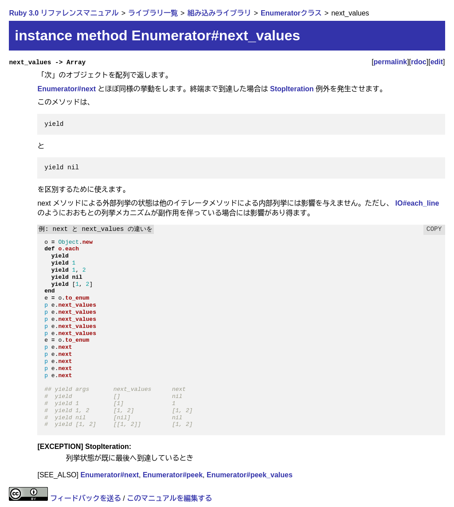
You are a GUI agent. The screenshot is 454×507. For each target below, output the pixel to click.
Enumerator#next (66, 89)
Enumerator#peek (173, 475)
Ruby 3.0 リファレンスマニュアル (63, 13)
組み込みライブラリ (219, 13)
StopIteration (292, 89)
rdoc (419, 62)
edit (437, 62)
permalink (390, 62)
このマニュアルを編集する (169, 498)
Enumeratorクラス (291, 13)
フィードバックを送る (85, 498)
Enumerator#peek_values (250, 475)
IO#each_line (417, 203)
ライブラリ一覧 (153, 13)
